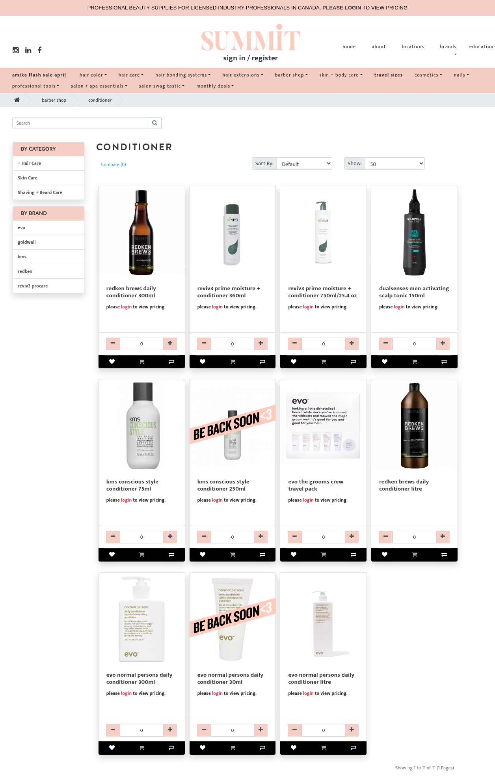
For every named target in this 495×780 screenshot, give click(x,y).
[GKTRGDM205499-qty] (414, 344)
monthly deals (213, 86)
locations (413, 46)
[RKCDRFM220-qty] (414, 537)
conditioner (100, 100)
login (126, 307)
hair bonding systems (181, 75)
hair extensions (240, 75)
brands (448, 46)
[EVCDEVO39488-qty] (233, 730)
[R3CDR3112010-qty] (233, 344)
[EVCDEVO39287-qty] (142, 730)
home (349, 46)
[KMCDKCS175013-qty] (142, 537)
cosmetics (427, 75)
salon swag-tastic (160, 86)
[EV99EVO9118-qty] (323, 537)
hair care (129, 75)
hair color (91, 75)
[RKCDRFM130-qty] (142, 344)
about (379, 46)
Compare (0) (113, 164)
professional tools (34, 86)
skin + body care (339, 75)
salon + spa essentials (97, 86)
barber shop (289, 75)
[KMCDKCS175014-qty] (233, 537)
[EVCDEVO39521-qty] (323, 730)
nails (459, 75)
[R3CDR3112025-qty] (323, 344)
